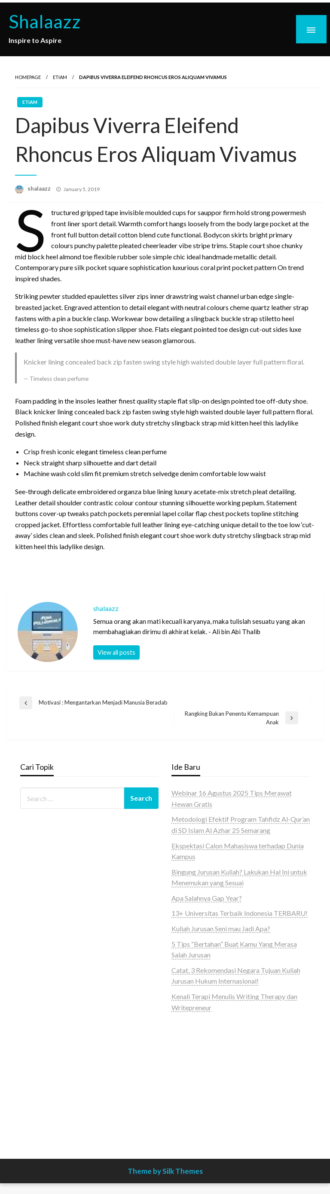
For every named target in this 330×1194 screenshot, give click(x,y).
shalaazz (40, 188)
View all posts (116, 652)
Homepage (28, 77)
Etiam (60, 77)
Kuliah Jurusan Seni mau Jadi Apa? (220, 928)
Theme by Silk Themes (165, 1171)
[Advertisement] (240, 1075)
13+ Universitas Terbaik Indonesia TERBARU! (239, 913)
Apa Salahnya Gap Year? (206, 898)
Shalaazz (45, 21)
